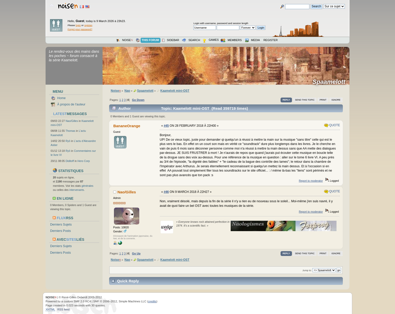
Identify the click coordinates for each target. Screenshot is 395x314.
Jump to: (307, 270)
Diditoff (70, 160)
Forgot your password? (80, 29)
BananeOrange (126, 126)
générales (87, 185)
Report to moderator (311, 180)
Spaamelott (330, 82)
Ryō (68, 140)
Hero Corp (83, 160)
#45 (166, 125)
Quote (332, 125)
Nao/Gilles (72, 120)
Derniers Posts (60, 231)
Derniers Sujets (61, 224)
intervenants (76, 189)
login (78, 25)
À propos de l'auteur (71, 104)
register (88, 25)
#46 (166, 192)
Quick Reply (128, 281)
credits (152, 301)
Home (61, 98)
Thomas (70, 130)
